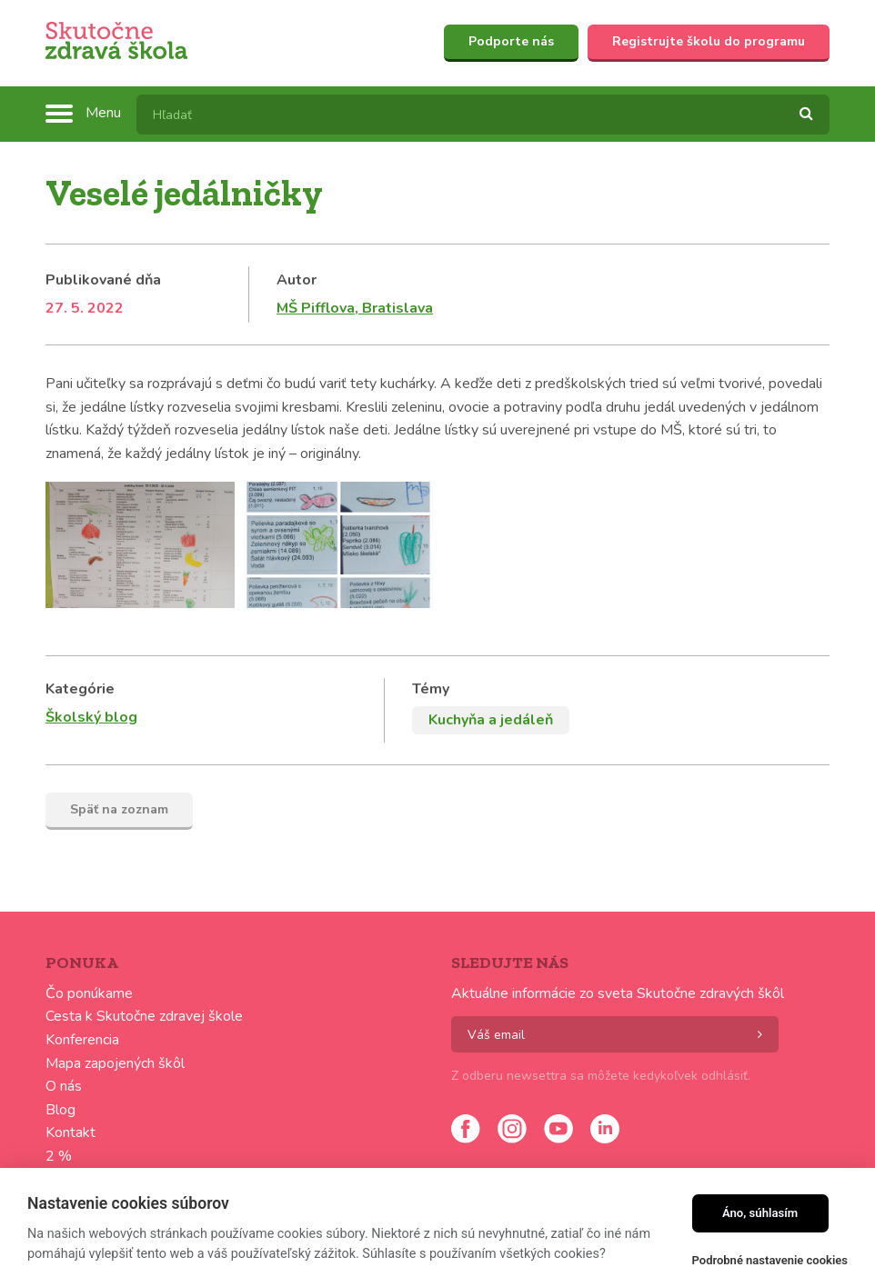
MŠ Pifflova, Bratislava (355, 308)
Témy (430, 689)
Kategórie (80, 689)
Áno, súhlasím (760, 1213)
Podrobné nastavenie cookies (770, 1260)
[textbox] (483, 115)
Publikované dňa (103, 280)
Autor (297, 280)
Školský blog (91, 717)
